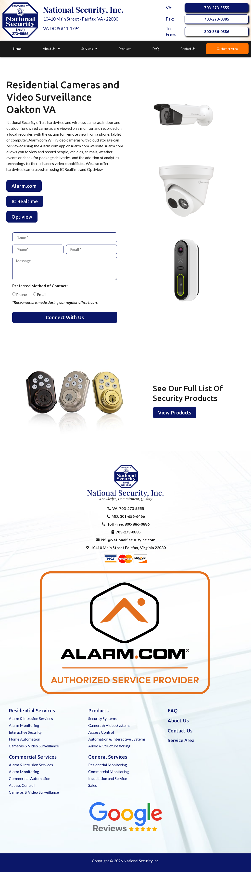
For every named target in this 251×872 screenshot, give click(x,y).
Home (17, 49)
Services (89, 49)
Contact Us (187, 49)
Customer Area (227, 49)
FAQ (155, 49)
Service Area (181, 740)
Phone (21, 294)
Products (125, 49)
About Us (51, 49)
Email (41, 294)
